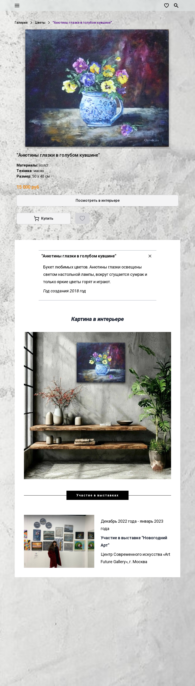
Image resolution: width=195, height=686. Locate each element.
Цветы (40, 22)
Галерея (21, 22)
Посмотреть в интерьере (98, 200)
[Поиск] (176, 5)
